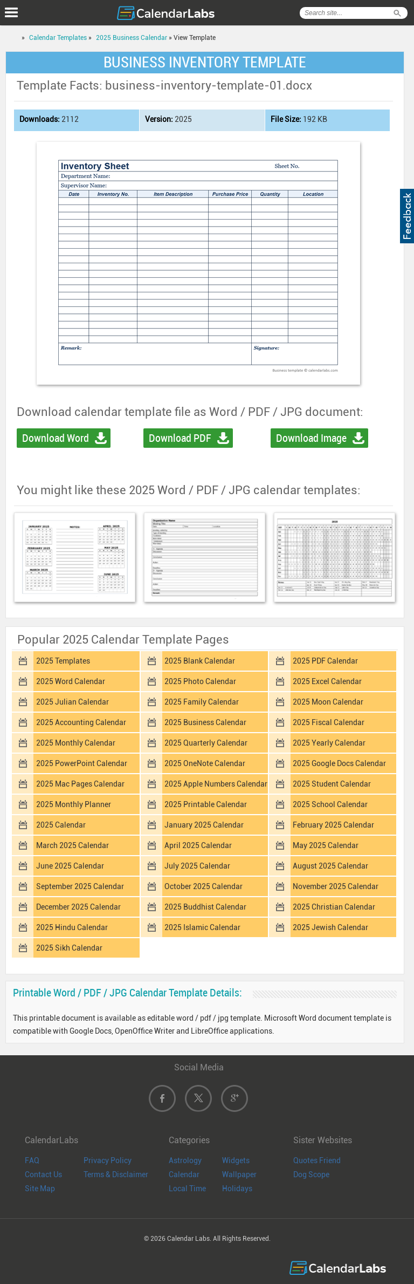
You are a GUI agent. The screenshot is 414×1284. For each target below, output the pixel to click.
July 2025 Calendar (197, 866)
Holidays (237, 1188)
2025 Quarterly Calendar (205, 743)
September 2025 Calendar (80, 886)
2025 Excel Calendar (327, 681)
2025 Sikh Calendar (69, 948)
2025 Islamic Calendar (202, 927)
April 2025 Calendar (198, 845)
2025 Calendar (61, 825)
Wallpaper (239, 1174)
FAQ (32, 1160)
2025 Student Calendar (332, 784)
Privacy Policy (108, 1160)
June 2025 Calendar (70, 866)
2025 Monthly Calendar (75, 743)
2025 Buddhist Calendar (205, 907)
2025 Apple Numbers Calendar (215, 784)
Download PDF (180, 438)
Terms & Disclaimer (116, 1174)
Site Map (40, 1188)
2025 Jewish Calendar (330, 927)
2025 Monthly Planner (73, 804)
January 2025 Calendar (204, 825)
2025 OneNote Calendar (204, 763)
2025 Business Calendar (131, 38)
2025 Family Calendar (201, 702)
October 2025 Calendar (203, 886)
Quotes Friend (317, 1160)
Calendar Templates (58, 38)
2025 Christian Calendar (334, 907)
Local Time (187, 1188)
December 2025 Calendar (78, 907)
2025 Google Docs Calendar (339, 763)
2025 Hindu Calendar (72, 927)
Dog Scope (311, 1174)
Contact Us (43, 1174)
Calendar (184, 1174)
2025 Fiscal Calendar (328, 722)
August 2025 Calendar (330, 866)
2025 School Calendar (330, 804)
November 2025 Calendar (335, 886)
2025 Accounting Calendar (81, 722)
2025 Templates (63, 661)
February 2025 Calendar (333, 825)
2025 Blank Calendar (199, 661)
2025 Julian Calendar (72, 702)
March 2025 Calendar (72, 845)
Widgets (236, 1160)
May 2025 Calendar (325, 845)
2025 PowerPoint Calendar (81, 763)
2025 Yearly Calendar (329, 743)
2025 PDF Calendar (325, 661)
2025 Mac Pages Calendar (80, 784)
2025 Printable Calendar (205, 804)
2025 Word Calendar (70, 681)
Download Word (55, 438)
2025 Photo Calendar (200, 681)
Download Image (311, 438)
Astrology (185, 1160)
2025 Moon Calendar (328, 702)
